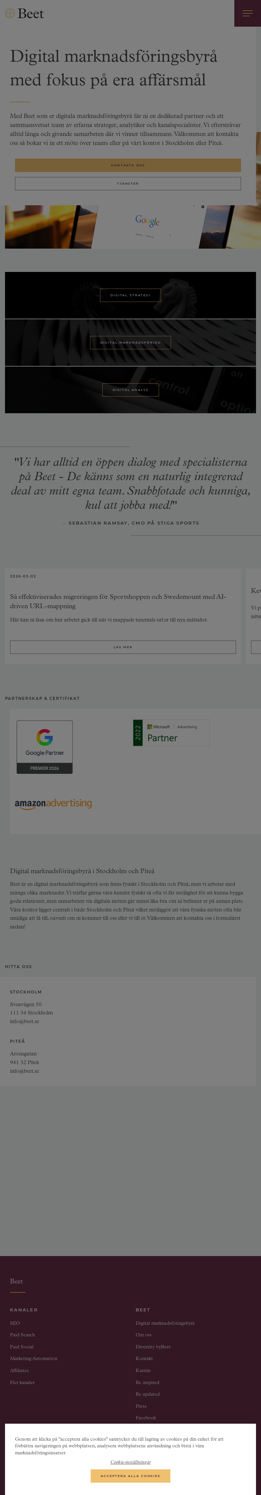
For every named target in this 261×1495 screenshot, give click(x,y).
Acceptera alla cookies (130, 1479)
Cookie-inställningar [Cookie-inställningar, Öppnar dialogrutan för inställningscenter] (130, 1465)
